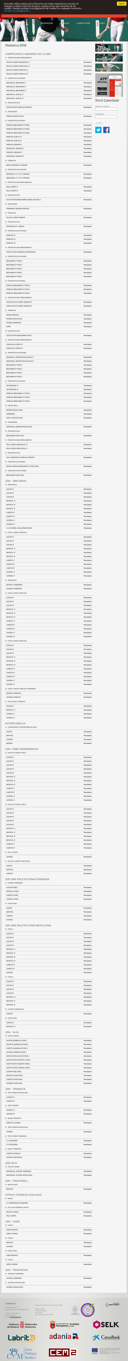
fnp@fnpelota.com (15, 1317)
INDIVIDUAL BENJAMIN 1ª (49, 83)
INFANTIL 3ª (49, 508)
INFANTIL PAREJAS (49, 693)
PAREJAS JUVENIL (49, 1123)
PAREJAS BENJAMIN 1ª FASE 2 (49, 285)
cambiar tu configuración (16, 10)
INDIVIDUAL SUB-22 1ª (49, 94)
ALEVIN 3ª (49, 497)
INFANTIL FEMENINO (49, 585)
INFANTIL (49, 735)
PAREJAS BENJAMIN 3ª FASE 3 (49, 401)
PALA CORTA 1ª (49, 187)
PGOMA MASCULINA (49, 319)
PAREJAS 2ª (49, 239)
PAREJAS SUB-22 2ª (49, 140)
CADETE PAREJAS (49, 1153)
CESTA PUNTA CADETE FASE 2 (49, 1064)
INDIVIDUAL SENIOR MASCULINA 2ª (49, 361)
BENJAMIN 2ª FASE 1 (49, 265)
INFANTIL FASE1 (49, 891)
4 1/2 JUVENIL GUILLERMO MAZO (49, 528)
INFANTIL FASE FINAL (49, 1075)
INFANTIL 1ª (49, 501)
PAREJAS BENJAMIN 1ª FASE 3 (49, 393)
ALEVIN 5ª (49, 773)
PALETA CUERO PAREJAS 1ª (49, 70)
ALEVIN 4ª (49, 769)
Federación (46, 23)
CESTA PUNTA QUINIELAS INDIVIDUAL (49, 252)
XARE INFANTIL (49, 1230)
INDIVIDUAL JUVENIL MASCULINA (49, 1175)
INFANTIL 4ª (49, 840)
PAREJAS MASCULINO (49, 116)
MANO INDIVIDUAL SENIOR (49, 165)
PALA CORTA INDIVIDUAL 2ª (49, 448)
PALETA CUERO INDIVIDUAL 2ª (49, 66)
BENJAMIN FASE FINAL (49, 435)
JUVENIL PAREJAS (49, 697)
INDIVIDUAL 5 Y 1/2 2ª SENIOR (49, 178)
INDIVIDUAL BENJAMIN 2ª (49, 86)
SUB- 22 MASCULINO (49, 418)
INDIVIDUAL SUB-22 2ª (49, 98)
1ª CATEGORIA (49, 1140)
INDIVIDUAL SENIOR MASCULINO (49, 427)
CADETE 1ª (49, 512)
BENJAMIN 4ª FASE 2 (49, 376)
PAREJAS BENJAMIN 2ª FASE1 (49, 129)
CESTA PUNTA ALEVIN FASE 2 (49, 1056)
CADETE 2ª (49, 516)
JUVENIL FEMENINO (49, 588)
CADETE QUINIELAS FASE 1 (49, 1048)
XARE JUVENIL (49, 1233)
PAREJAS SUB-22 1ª (49, 137)
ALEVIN (49, 731)
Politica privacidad (40, 1311)
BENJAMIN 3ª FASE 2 (49, 373)
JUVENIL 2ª (49, 524)
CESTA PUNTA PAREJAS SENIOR (49, 107)
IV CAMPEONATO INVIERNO (49, 1203)
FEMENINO (49, 414)
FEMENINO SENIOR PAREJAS (49, 208)
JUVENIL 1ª (49, 520)
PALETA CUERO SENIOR (49, 217)
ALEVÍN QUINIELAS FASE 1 (49, 1040)
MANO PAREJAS (49, 315)
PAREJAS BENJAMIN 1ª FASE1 (49, 125)
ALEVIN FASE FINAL (49, 1071)
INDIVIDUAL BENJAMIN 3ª (49, 90)
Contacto (117, 23)
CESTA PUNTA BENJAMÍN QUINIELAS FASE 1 (49, 199)
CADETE (49, 873)
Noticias (64, 23)
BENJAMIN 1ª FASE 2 (49, 365)
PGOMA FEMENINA (49, 322)
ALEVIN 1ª (49, 489)
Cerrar (121, 3)
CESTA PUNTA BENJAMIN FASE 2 (49, 335)
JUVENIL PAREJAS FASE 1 (49, 1052)
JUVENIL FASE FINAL (49, 1083)
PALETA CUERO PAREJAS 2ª (49, 74)
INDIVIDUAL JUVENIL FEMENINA (49, 1171)
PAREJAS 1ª (49, 235)
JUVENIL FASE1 (49, 899)
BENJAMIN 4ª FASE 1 (49, 272)
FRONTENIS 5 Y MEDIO (49, 226)
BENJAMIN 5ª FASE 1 (49, 276)
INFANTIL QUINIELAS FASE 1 (49, 1044)
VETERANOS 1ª (49, 385)
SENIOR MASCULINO (49, 410)
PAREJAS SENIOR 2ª (49, 152)
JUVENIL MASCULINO (49, 1287)
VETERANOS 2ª (49, 389)
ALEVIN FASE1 (49, 887)
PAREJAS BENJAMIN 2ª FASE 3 (49, 397)
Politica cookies (40, 1309)
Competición (83, 23)
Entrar (99, 122)
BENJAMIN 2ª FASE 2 (49, 369)
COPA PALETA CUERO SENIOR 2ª (49, 306)
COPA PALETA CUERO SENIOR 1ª (49, 302)
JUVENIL (49, 739)
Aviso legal (38, 1312)
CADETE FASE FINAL (49, 1079)
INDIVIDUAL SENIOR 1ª (49, 148)
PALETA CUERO (49, 1212)
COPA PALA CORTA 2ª (49, 348)
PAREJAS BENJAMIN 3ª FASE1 (49, 133)
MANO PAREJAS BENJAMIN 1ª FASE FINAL (49, 466)
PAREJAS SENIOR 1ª (49, 144)
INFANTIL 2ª (49, 505)
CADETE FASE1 (49, 895)
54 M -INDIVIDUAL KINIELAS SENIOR (49, 457)
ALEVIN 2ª (49, 493)
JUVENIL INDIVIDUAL (49, 1157)
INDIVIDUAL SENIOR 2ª (49, 156)
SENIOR (49, 743)
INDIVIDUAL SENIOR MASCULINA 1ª (49, 357)
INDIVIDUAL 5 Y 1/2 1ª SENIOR (49, 174)
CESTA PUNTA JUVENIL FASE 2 (49, 1068)
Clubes (101, 23)
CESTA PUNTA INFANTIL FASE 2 (49, 1060)
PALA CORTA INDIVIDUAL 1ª (49, 444)
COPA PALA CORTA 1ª (49, 344)
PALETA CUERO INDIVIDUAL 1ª (49, 62)
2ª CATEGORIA (49, 1144)
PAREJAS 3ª (49, 243)
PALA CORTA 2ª (49, 191)
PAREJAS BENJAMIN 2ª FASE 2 (49, 289)
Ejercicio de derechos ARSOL (44, 1314)
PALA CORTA (49, 1216)
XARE (49, 326)
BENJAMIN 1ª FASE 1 (49, 261)
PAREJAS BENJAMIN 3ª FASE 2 (49, 293)
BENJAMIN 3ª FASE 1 (49, 269)
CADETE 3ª (49, 568)
